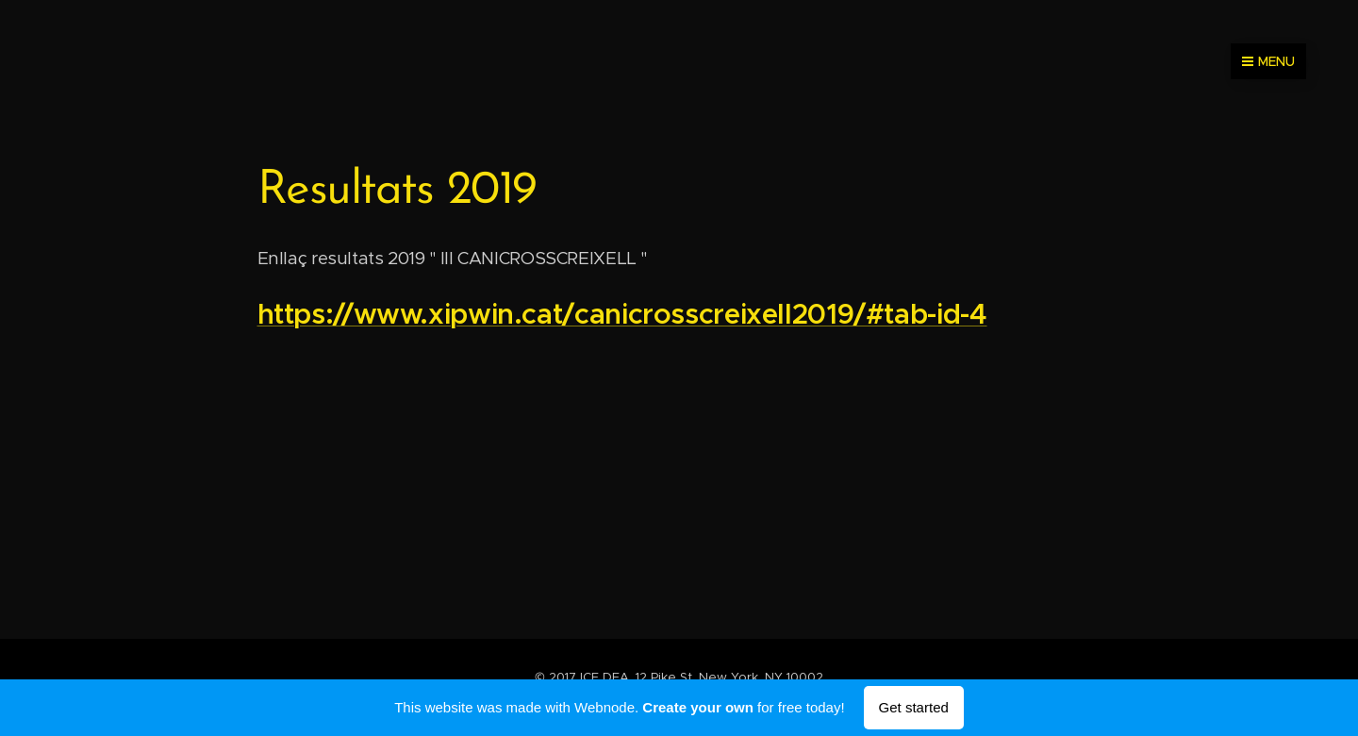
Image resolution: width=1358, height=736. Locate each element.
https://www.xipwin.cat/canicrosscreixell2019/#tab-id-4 (622, 313)
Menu (1268, 61)
